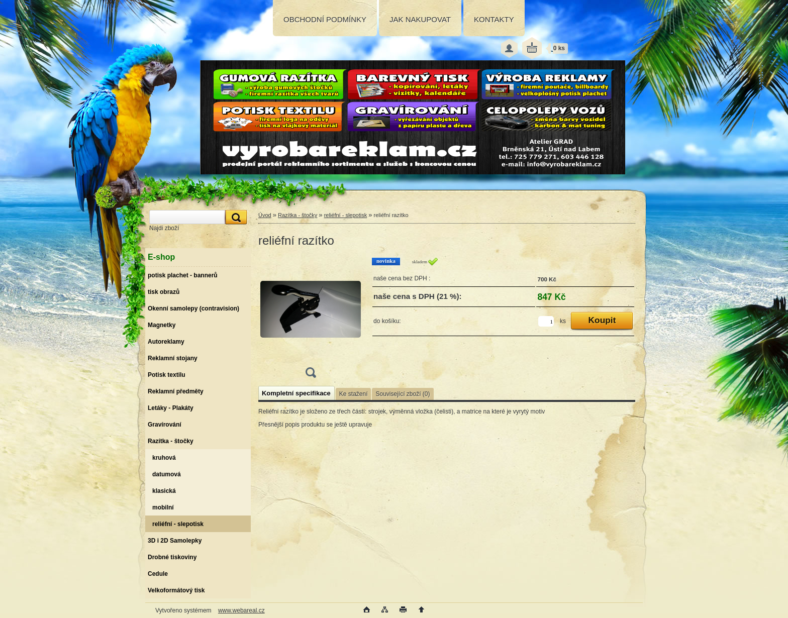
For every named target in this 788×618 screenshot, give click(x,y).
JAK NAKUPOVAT (420, 19)
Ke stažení (353, 393)
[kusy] (546, 321)
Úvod (264, 215)
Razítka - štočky (297, 215)
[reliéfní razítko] (310, 320)
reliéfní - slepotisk (345, 215)
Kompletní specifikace (296, 393)
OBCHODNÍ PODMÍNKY (324, 19)
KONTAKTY (494, 19)
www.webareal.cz (241, 610)
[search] (234, 217)
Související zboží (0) (402, 393)
